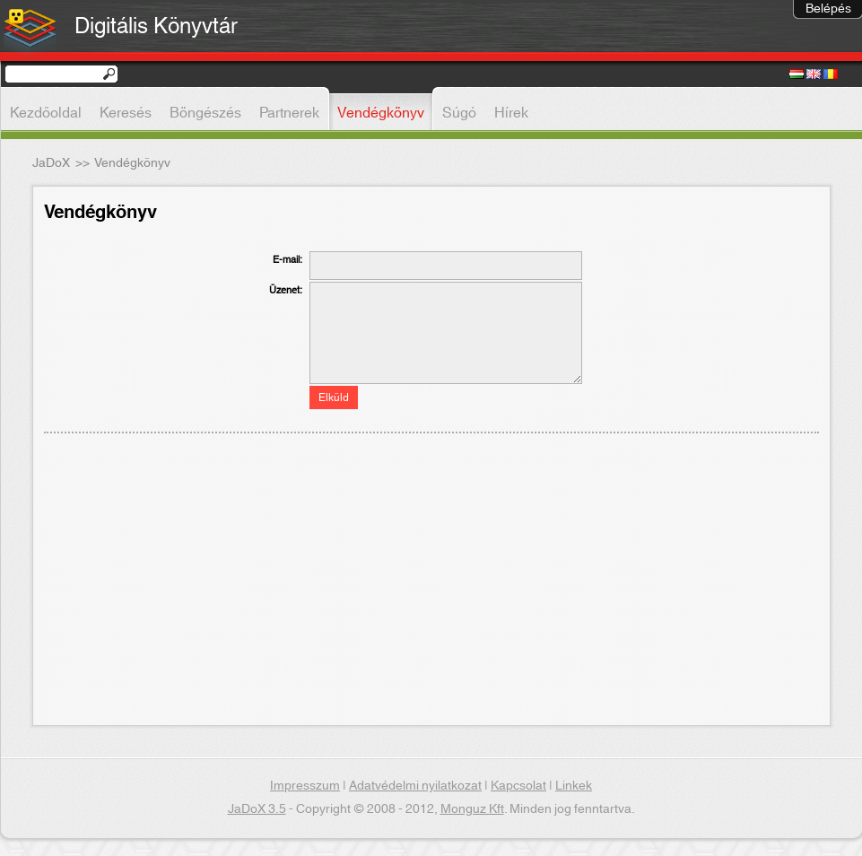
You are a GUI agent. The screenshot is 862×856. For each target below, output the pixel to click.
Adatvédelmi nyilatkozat (415, 786)
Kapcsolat (518, 786)
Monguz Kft (472, 809)
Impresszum (305, 786)
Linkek (573, 786)
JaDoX (51, 163)
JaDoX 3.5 (257, 809)
